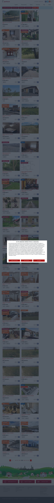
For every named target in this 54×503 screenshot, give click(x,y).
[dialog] (27, 251)
